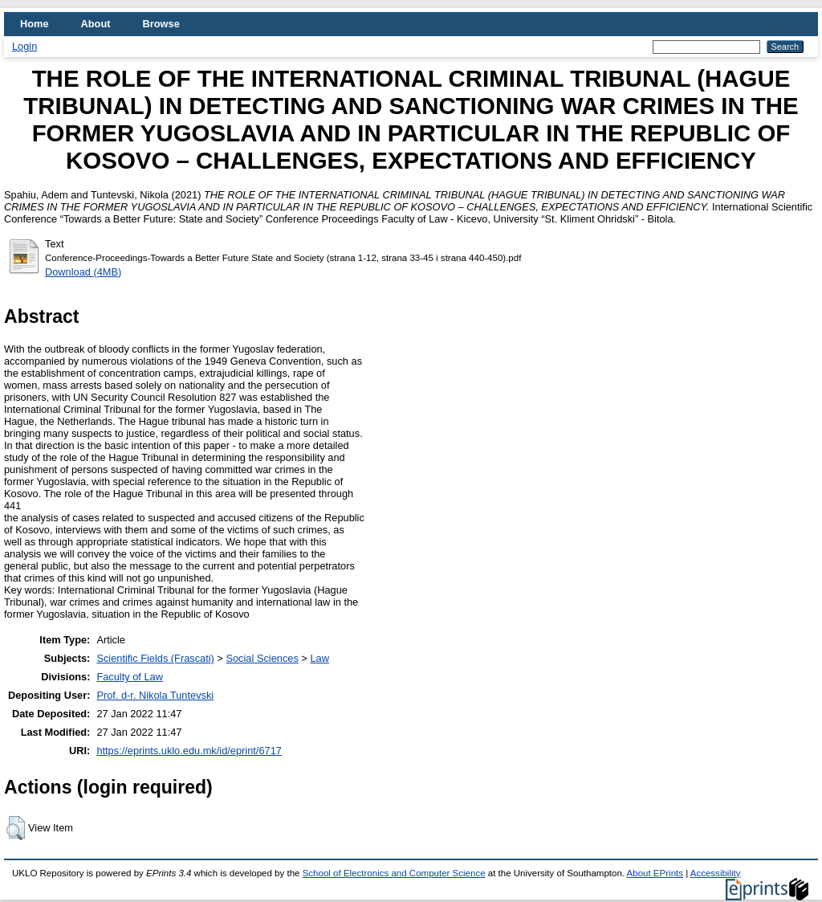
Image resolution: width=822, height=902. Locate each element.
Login (24, 46)
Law (319, 658)
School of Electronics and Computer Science (394, 873)
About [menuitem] (96, 24)
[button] (15, 828)
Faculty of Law (129, 677)
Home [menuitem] (34, 24)
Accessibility (715, 873)
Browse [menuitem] (161, 24)
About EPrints (655, 873)
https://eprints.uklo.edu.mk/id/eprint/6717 (188, 751)
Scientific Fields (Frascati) (155, 658)
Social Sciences (262, 658)
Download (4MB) (83, 272)
